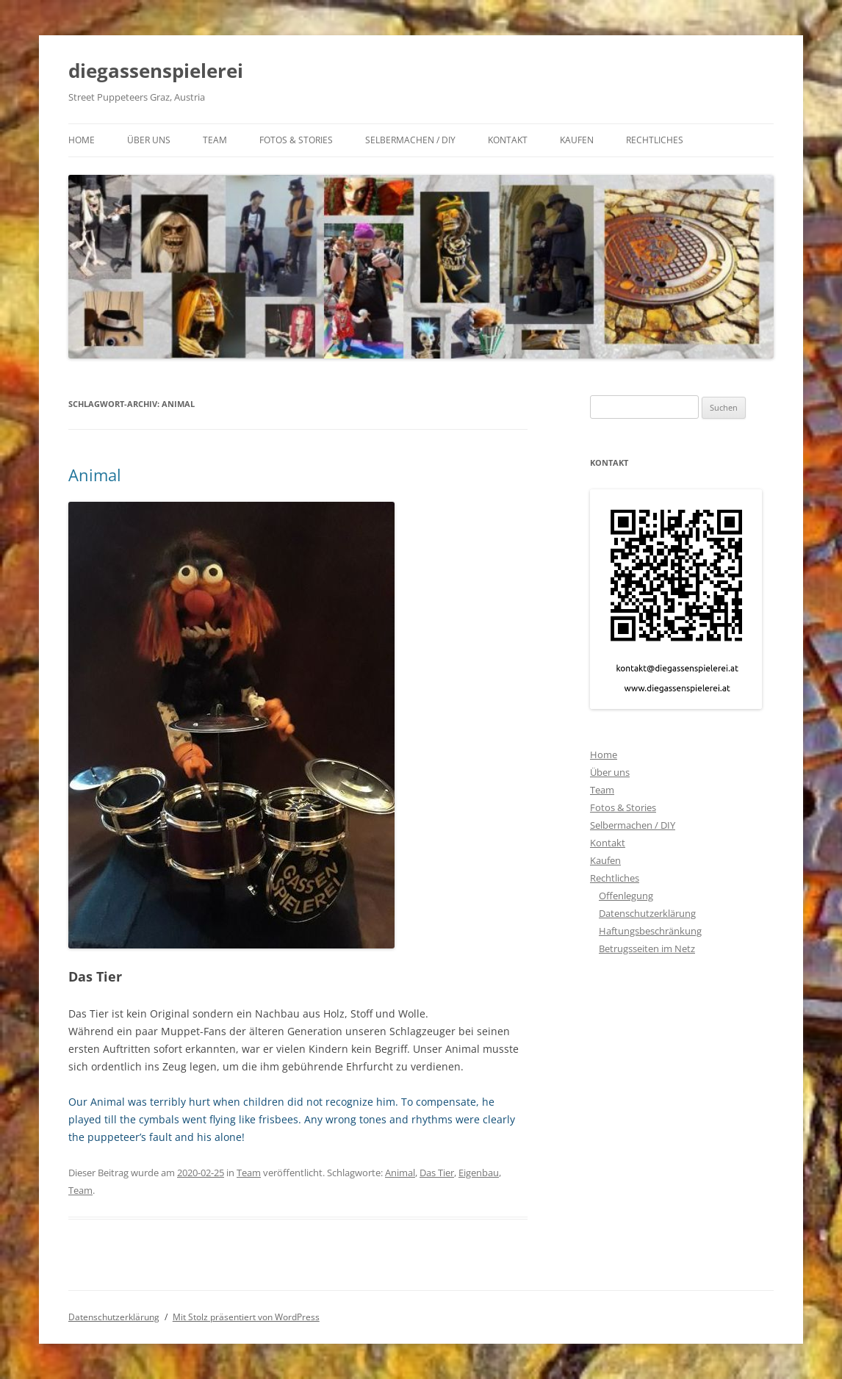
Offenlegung (626, 895)
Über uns (148, 140)
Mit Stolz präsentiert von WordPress (246, 1317)
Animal (94, 475)
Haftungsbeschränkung (650, 930)
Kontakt (508, 140)
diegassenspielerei (155, 70)
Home (81, 140)
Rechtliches (654, 140)
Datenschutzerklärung (647, 913)
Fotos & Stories (296, 140)
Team (215, 140)
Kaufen (577, 140)
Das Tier (437, 1172)
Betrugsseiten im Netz (647, 948)
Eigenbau (478, 1172)
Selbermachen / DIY (410, 140)
